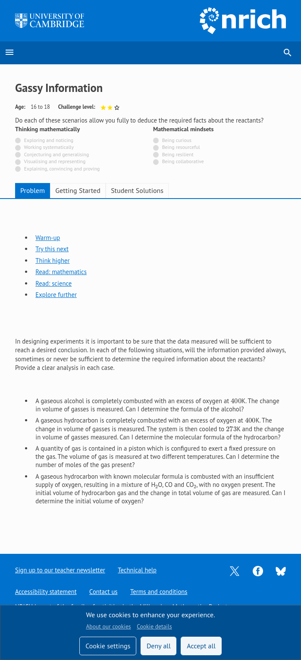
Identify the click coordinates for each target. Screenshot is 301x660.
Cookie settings (107, 645)
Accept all (201, 645)
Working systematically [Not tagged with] (49, 147)
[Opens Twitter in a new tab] (234, 570)
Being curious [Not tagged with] (176, 140)
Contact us (104, 591)
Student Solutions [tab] (137, 190)
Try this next (52, 249)
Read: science (53, 283)
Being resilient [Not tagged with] (178, 154)
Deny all (159, 645)
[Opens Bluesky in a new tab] (281, 570)
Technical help (137, 570)
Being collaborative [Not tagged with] (183, 161)
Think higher (52, 260)
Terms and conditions (159, 591)
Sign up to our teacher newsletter (60, 570)
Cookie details (154, 626)
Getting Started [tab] (77, 190)
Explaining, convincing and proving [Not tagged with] (62, 168)
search (287, 52)
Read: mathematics (61, 272)
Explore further (56, 295)
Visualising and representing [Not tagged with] (54, 161)
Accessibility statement (46, 591)
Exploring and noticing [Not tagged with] (48, 140)
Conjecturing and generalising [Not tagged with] (56, 154)
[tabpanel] (150, 369)
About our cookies (108, 626)
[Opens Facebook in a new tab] (258, 570)
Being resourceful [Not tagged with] (181, 147)
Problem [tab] (32, 190)
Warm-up (47, 238)
